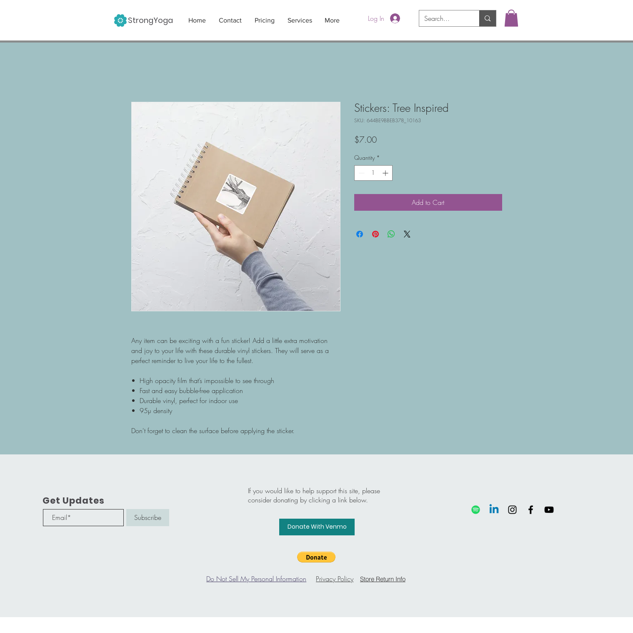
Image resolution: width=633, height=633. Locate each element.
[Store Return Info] (383, 578)
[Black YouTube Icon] (549, 509)
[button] (511, 18)
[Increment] (386, 173)
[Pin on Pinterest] (375, 234)
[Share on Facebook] (360, 234)
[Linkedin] (494, 509)
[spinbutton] (373, 173)
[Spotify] (475, 509)
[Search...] (443, 18)
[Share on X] (407, 234)
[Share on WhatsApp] (391, 234)
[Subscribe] (147, 517)
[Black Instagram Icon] (512, 509)
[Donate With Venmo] (317, 527)
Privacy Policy (334, 578)
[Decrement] (360, 173)
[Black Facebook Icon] (530, 509)
